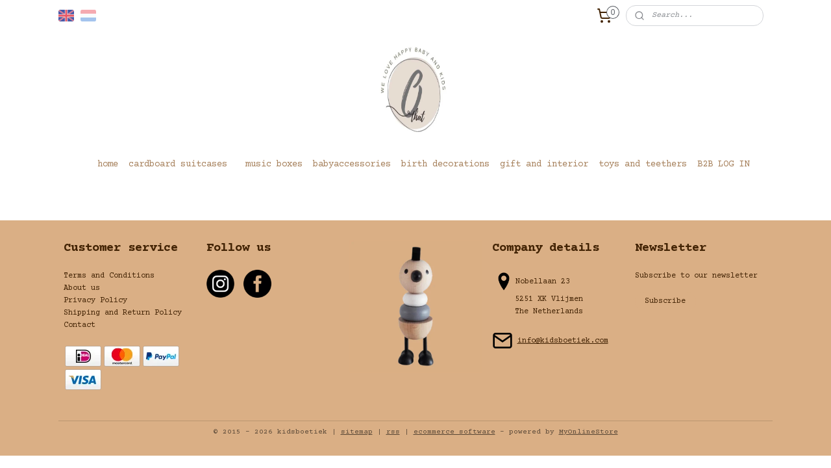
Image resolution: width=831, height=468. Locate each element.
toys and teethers (643, 164)
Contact (79, 325)
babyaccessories (352, 164)
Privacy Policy (95, 300)
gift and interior (544, 164)
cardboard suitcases (178, 164)
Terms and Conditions (109, 276)
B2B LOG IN (723, 164)
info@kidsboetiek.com (562, 341)
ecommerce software (454, 432)
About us (82, 288)
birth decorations (445, 164)
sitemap (357, 432)
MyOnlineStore (588, 432)
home (107, 164)
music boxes (274, 164)
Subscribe (665, 301)
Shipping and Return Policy (123, 313)
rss (393, 432)
